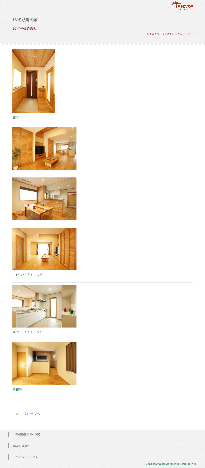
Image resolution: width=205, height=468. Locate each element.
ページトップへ (28, 414)
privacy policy (21, 445)
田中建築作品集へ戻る (27, 434)
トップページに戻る (25, 456)
